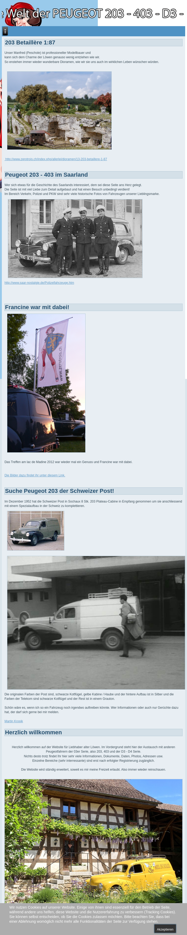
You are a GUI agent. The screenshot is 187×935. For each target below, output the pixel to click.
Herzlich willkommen (33, 732)
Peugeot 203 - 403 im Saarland (46, 174)
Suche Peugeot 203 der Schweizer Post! (59, 491)
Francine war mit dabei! (37, 307)
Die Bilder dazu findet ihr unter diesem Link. (34, 475)
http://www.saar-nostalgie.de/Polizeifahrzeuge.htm (39, 283)
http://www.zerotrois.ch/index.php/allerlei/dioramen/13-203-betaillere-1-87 (55, 159)
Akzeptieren (165, 929)
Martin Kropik (13, 721)
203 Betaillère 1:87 (30, 42)
